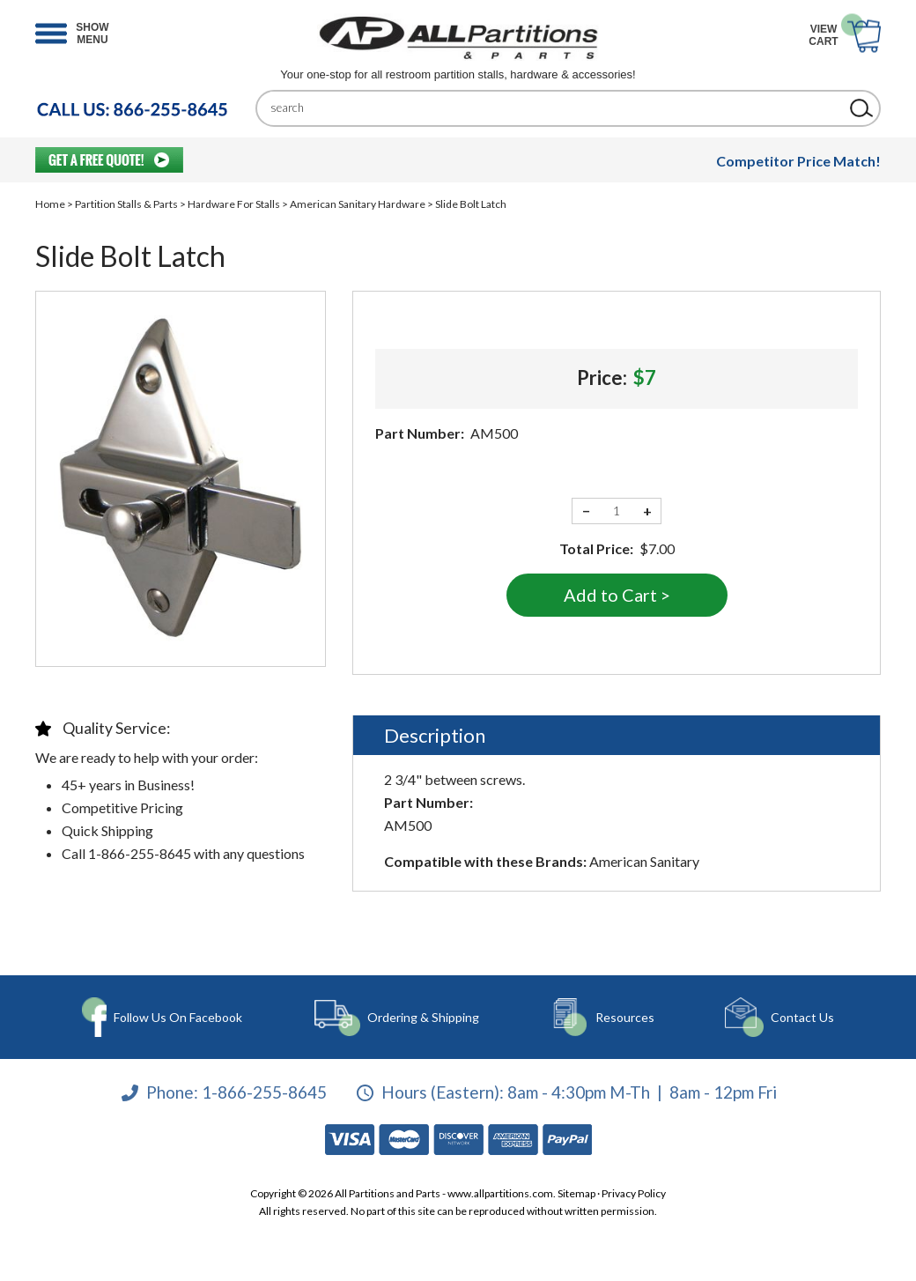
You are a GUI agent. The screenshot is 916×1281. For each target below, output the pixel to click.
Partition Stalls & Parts (126, 204)
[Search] (554, 108)
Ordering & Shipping (423, 1017)
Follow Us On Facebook (178, 1017)
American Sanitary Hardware (357, 204)
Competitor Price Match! (798, 160)
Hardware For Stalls (234, 204)
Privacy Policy (634, 1193)
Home (50, 204)
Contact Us (802, 1017)
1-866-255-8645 (264, 1092)
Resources (624, 1017)
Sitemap (576, 1193)
